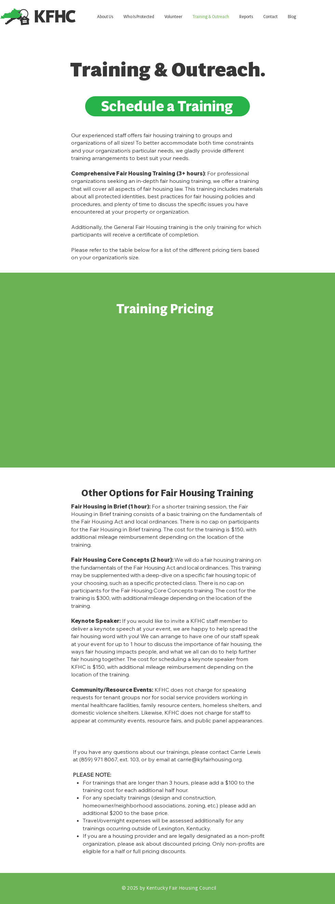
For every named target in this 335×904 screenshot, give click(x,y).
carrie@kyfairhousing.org (209, 759)
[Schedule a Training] (167, 106)
